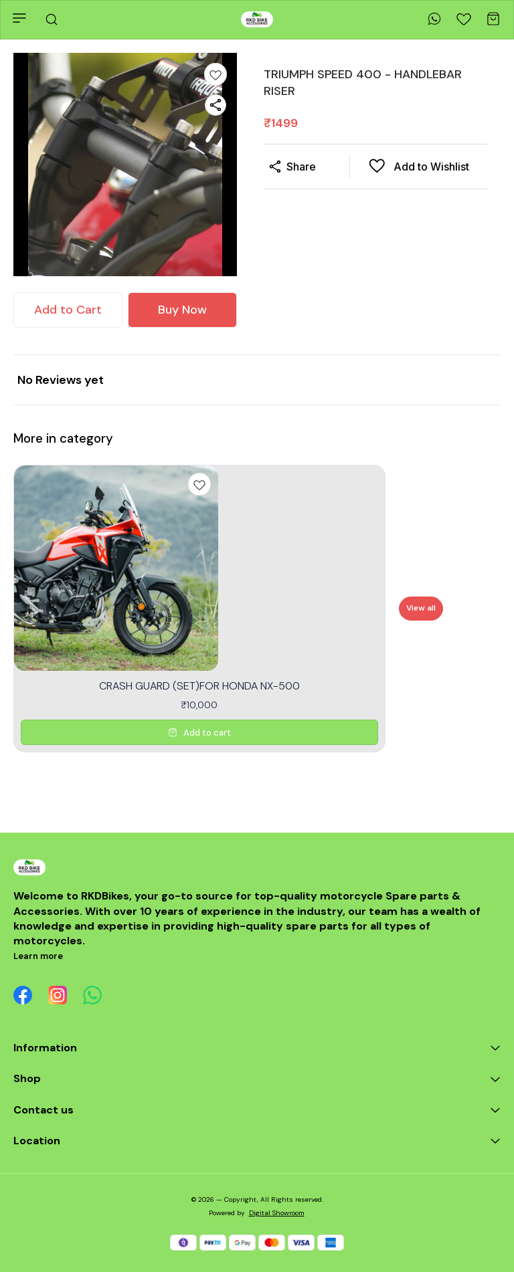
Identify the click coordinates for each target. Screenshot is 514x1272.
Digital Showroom (277, 1212)
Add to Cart (68, 310)
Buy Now (182, 310)
